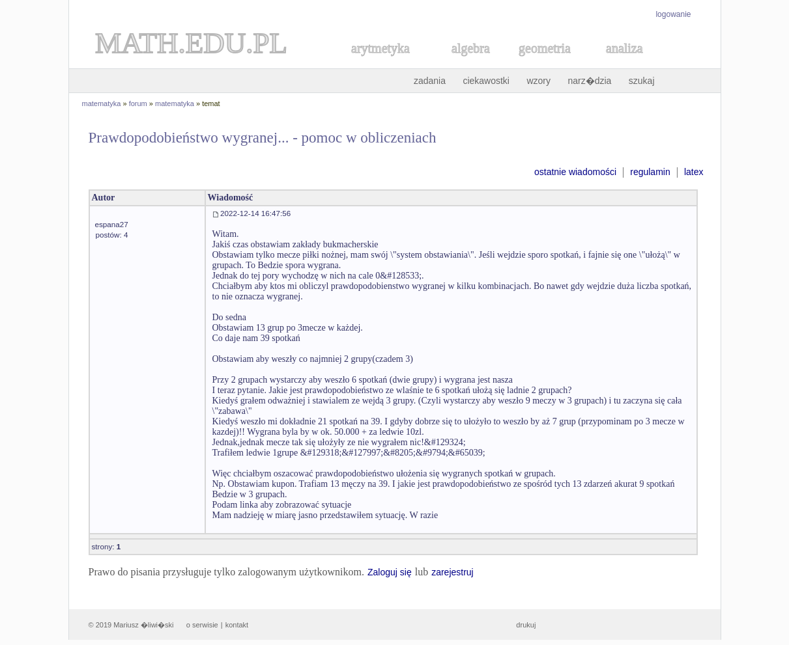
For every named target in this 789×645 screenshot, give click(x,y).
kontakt (236, 625)
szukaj (642, 80)
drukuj (526, 625)
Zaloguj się (389, 572)
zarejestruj (452, 572)
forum (138, 103)
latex (694, 172)
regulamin (650, 172)
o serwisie (202, 625)
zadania (430, 80)
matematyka (101, 103)
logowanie (673, 14)
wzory (538, 80)
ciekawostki (486, 80)
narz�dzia (589, 80)
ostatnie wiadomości (575, 172)
